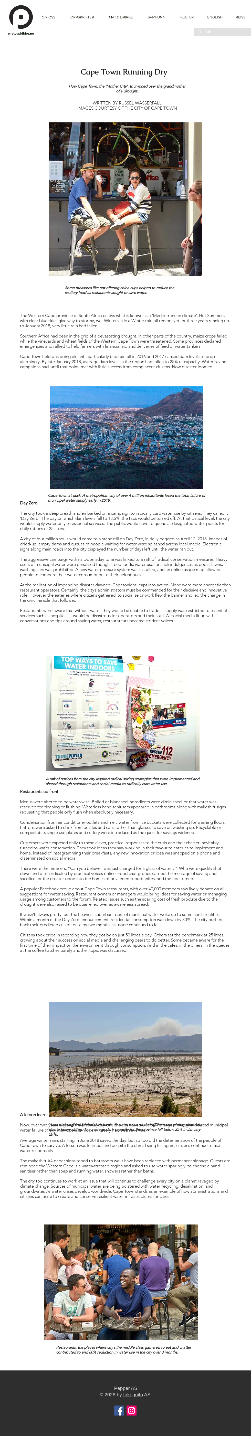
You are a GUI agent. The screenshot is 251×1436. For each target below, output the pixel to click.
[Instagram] (132, 1411)
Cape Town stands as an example (144, 1191)
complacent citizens (151, 366)
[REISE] (239, 17)
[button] (82, 17)
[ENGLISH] (215, 17)
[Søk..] (222, 32)
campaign (120, 513)
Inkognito (133, 1394)
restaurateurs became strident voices (138, 620)
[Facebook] (119, 1411)
